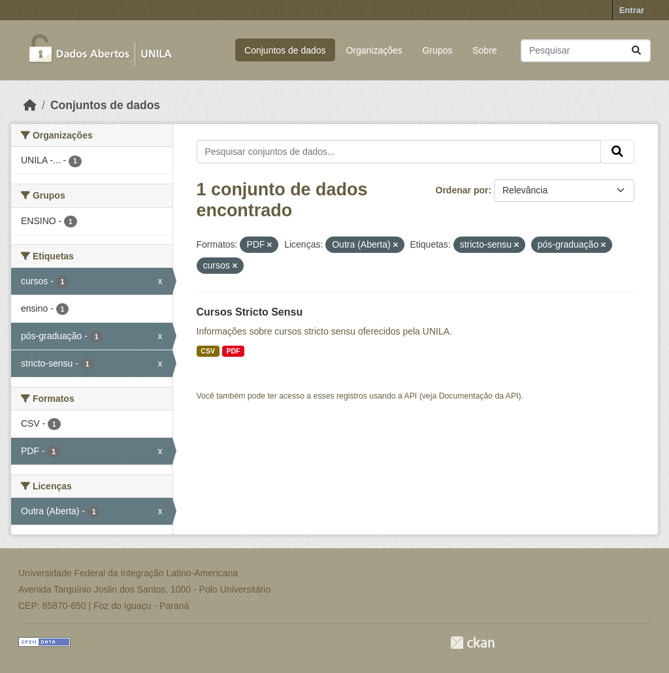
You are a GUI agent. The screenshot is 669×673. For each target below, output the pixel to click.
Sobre (484, 50)
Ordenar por (462, 190)
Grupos (438, 50)
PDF (233, 351)
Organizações (374, 50)
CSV (208, 351)
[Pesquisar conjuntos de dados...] (586, 50)
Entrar (631, 10)
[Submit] (636, 50)
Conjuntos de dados (285, 50)
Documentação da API (479, 396)
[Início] (30, 105)
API (410, 396)
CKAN (472, 642)
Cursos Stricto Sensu (250, 312)
